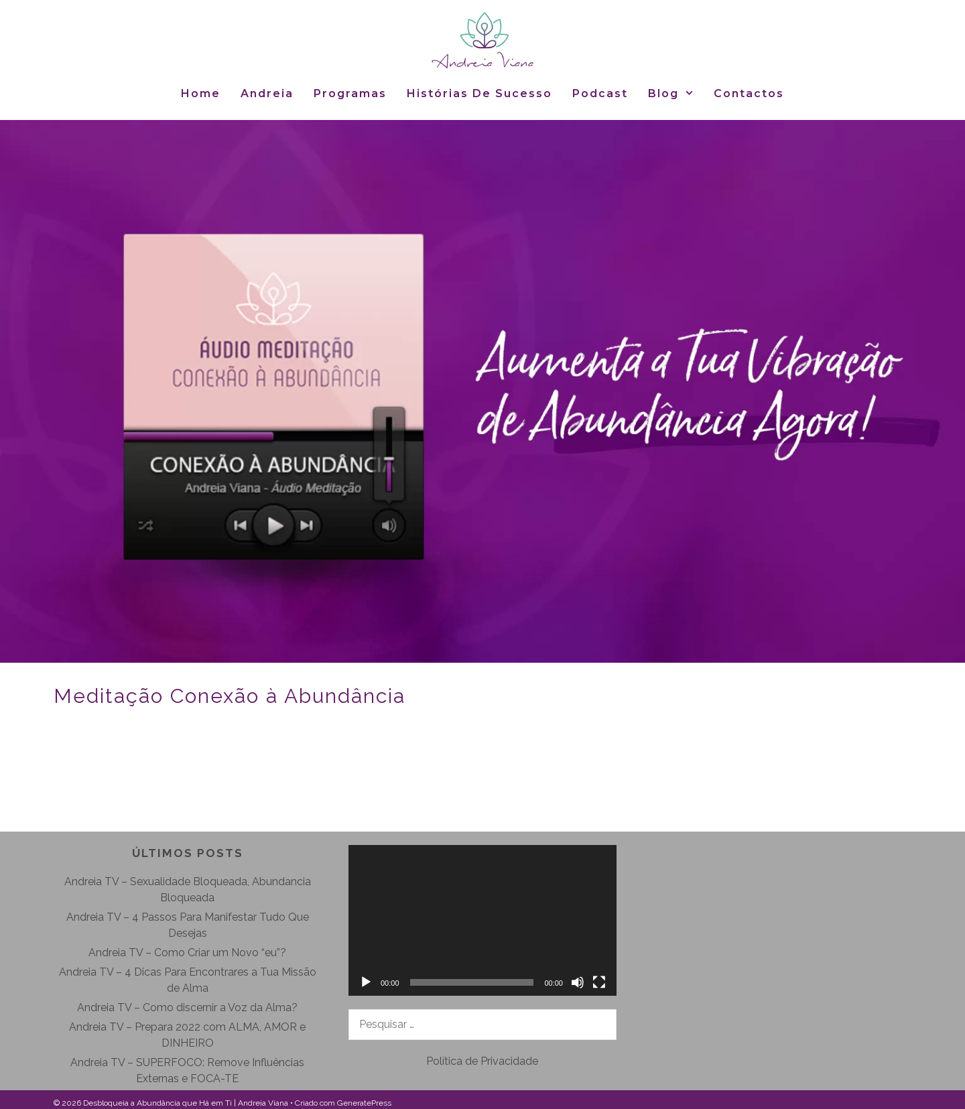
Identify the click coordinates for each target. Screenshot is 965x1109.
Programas (350, 93)
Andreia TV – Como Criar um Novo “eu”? (187, 952)
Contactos (749, 93)
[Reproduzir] (366, 982)
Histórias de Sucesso (479, 93)
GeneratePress (364, 1103)
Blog (676, 93)
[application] (482, 920)
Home (200, 93)
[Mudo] (577, 982)
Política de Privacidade (482, 1061)
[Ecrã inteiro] (599, 982)
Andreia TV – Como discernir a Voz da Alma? (187, 1007)
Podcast (600, 93)
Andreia (267, 93)
